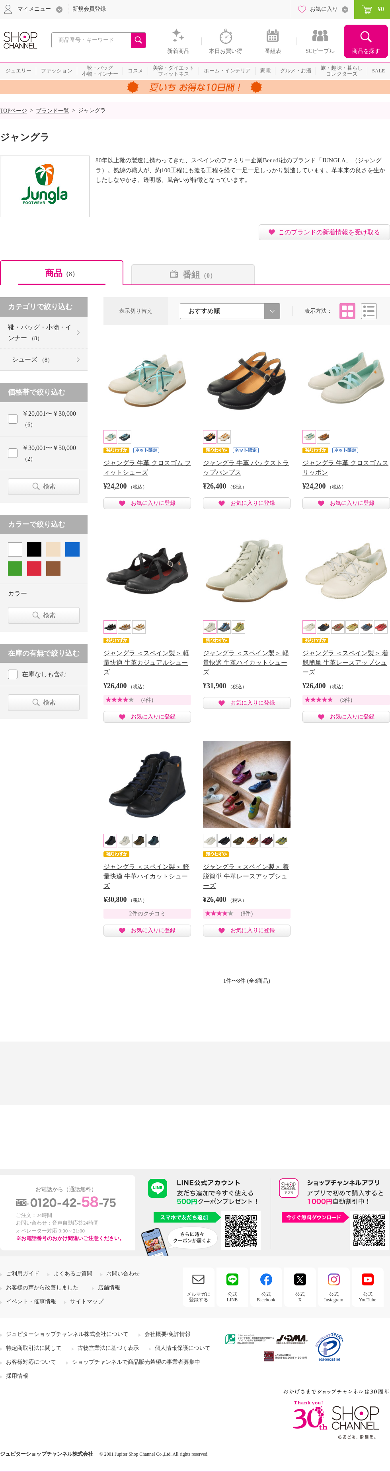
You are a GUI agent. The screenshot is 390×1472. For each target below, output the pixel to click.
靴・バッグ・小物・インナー (40, 332)
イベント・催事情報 (31, 1302)
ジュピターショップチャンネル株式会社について (67, 1334)
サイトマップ (86, 1302)
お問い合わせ (123, 1274)
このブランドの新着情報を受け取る (329, 232)
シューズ (32, 359)
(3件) (346, 700)
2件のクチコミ (147, 914)
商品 (61, 273)
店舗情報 (109, 1288)
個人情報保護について (183, 1348)
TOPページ (13, 111)
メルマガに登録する (199, 1297)
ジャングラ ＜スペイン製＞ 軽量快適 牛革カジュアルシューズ (146, 663)
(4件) (147, 700)
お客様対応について (31, 1362)
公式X (300, 1297)
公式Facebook (266, 1297)
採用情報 (17, 1376)
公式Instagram (333, 1297)
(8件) (247, 914)
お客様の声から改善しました (42, 1288)
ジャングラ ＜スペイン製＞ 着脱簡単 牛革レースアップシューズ (345, 663)
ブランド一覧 (52, 111)
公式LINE (232, 1297)
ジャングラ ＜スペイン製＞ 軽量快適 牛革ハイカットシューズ (246, 663)
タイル (347, 311)
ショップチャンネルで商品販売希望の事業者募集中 (136, 1362)
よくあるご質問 (72, 1274)
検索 (49, 486)
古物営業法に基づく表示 (108, 1348)
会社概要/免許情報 (167, 1334)
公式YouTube (367, 1297)
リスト (369, 311)
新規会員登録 (89, 9)
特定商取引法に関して (34, 1348)
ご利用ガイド (22, 1274)
